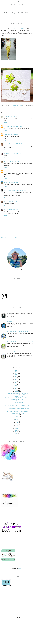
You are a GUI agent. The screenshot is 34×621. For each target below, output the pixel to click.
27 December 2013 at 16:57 (16, 126)
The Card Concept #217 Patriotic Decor (17, 331)
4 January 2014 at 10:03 (13, 201)
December (17, 391)
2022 (16, 376)
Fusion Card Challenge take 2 (17, 399)
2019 (16, 381)
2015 (16, 387)
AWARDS (21, 4)
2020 (16, 379)
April (17, 425)
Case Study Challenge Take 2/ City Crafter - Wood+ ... (18, 407)
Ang (5, 134)
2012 (16, 431)
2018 (16, 382)
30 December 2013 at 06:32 (14, 171)
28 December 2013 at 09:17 (12, 134)
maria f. (5, 182)
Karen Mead (6, 126)
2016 (16, 385)
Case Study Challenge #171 (18, 396)
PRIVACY (13, 4)
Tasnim (5, 116)
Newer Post (30, 237)
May (17, 424)
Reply (5, 122)
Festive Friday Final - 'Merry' (17, 413)
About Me (20, 1)
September (16, 417)
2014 (16, 388)
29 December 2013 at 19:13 (16, 153)
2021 (16, 377)
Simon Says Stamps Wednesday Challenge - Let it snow (17, 397)
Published (28, 3)
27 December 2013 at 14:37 (14, 116)
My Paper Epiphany (17, 12)
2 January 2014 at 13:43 (21, 190)
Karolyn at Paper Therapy (9, 190)
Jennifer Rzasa (7, 209)
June (17, 422)
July (17, 421)
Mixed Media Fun (11, 321)
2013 (16, 390)
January (17, 430)
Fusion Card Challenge (18, 402)
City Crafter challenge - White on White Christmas (18, 408)
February (17, 428)
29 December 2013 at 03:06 (15, 143)
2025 (16, 371)
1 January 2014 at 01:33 (13, 182)
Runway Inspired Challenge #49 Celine (17, 400)
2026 (16, 370)
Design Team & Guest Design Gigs (12, 3)
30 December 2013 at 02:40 (13, 161)
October (17, 416)
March (16, 427)
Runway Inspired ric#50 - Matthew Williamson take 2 (17, 393)
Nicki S (5, 201)
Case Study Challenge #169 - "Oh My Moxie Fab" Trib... (17, 405)
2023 (16, 374)
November (17, 414)
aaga (5, 161)
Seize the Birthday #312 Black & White (17, 311)
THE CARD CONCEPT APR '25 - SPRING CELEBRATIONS (20, 341)
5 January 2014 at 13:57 (16, 209)
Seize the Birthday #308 (13, 351)
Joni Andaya (6, 153)
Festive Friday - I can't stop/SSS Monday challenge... (17, 411)
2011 (16, 433)
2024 (16, 373)
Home (12, 1)
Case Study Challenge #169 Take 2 (17, 404)
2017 (16, 384)
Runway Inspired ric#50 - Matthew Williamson (18, 394)
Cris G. (5, 171)
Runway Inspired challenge (20, 28)
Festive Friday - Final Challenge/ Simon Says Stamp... (18, 410)
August (16, 419)
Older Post (4, 237)
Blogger (19, 568)
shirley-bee (6, 143)
